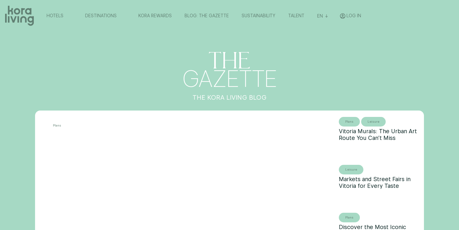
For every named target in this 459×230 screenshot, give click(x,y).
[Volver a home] (19, 16)
